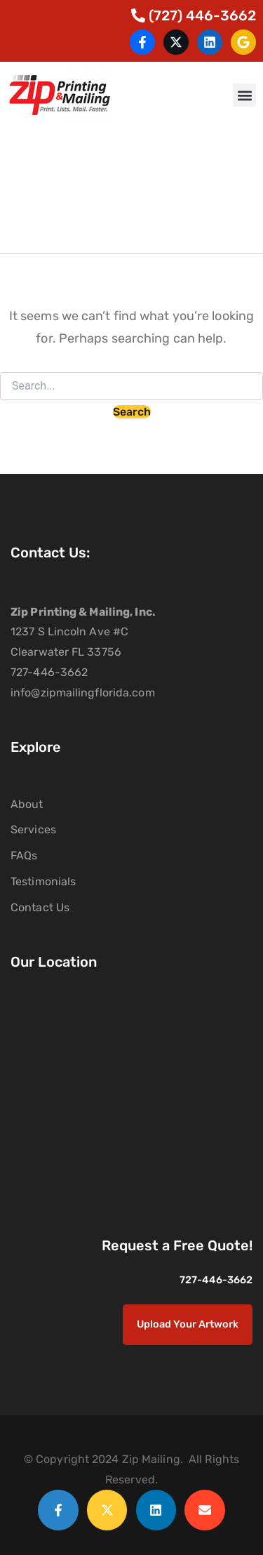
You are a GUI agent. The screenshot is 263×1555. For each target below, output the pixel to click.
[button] (244, 95)
